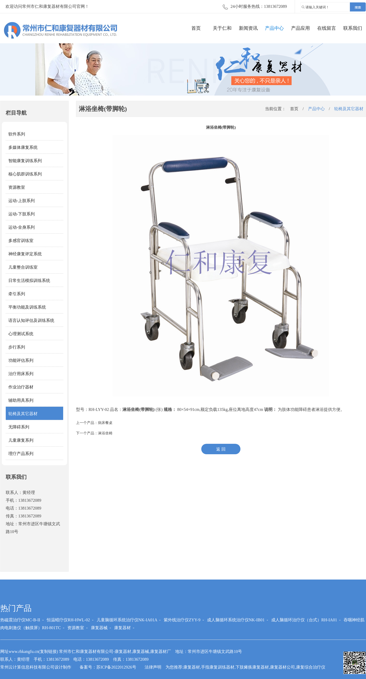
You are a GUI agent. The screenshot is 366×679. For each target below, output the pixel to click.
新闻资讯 (248, 28)
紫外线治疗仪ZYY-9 (182, 620)
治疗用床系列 (20, 373)
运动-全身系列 (21, 227)
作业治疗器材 (20, 387)
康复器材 (122, 627)
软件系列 (16, 134)
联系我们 (352, 28)
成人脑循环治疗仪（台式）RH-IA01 (304, 620)
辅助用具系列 (20, 400)
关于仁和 (222, 28)
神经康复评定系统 (25, 254)
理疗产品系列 (20, 453)
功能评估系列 (20, 360)
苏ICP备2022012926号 (116, 667)
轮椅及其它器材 (23, 413)
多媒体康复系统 (23, 147)
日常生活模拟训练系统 (29, 280)
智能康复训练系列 (25, 160)
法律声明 (153, 667)
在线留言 (326, 28)
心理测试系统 (20, 334)
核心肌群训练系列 (25, 174)
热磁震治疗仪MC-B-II (20, 620)
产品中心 (274, 28)
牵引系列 (16, 294)
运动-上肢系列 (21, 200)
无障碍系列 (18, 427)
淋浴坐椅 (105, 433)
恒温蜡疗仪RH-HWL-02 (68, 620)
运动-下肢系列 (21, 214)
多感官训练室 (20, 240)
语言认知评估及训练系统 (31, 320)
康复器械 (99, 627)
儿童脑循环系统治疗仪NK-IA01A (127, 620)
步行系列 (16, 347)
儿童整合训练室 (23, 267)
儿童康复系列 (20, 440)
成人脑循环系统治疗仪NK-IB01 (235, 620)
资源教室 (16, 187)
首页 (196, 28)
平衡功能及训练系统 (27, 307)
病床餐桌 (105, 423)
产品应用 (300, 28)
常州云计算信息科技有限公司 (27, 667)
